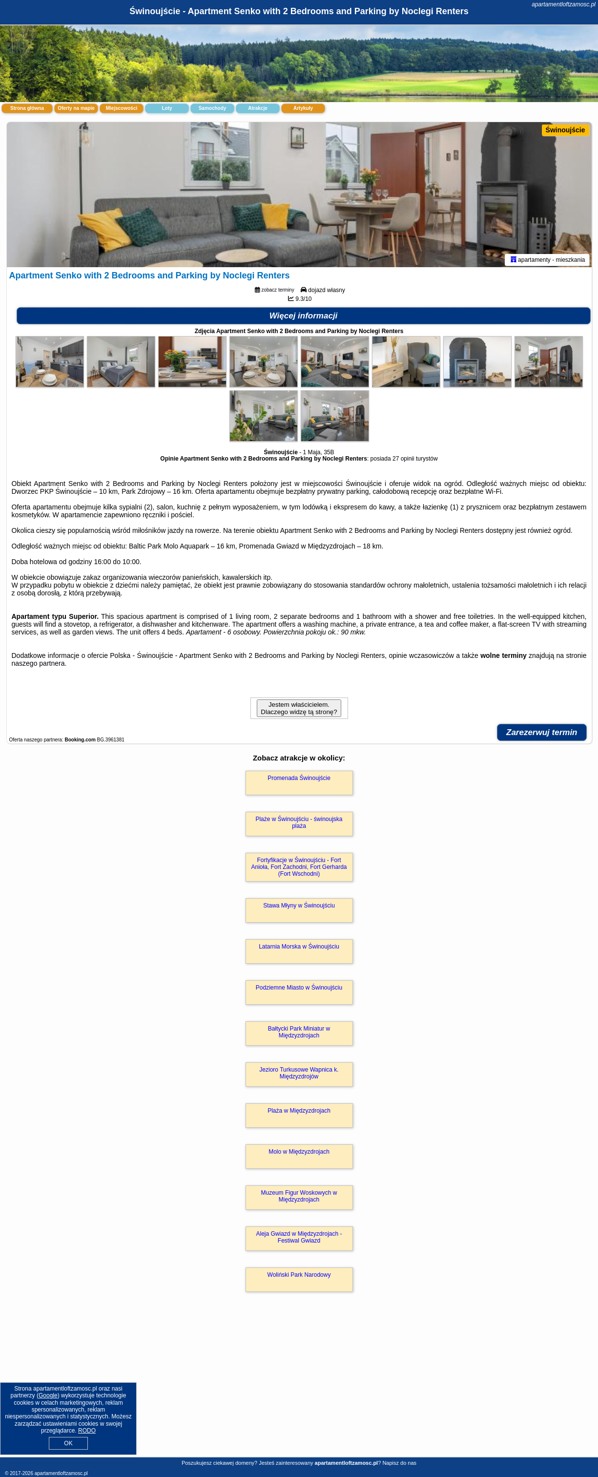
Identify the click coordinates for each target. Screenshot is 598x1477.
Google (48, 1395)
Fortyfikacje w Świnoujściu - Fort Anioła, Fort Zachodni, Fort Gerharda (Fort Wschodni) (299, 868)
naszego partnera (38, 665)
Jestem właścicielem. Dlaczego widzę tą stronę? (299, 709)
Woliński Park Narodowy (299, 1276)
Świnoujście (565, 130)
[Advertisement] (299, 1385)
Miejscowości (121, 108)
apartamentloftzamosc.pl (564, 4)
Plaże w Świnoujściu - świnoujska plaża (298, 824)
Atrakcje (257, 108)
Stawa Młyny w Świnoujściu (299, 907)
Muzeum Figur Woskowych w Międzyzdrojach (299, 1197)
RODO (87, 1430)
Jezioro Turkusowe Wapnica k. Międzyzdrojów (298, 1074)
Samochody (213, 108)
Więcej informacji (303, 317)
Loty (167, 108)
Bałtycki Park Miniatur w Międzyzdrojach (299, 1033)
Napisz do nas (399, 1463)
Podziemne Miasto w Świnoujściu (299, 989)
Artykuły (303, 108)
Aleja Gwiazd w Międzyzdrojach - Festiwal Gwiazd (299, 1238)
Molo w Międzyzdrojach (299, 1153)
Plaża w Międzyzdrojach (299, 1112)
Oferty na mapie (76, 108)
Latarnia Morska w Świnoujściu (299, 948)
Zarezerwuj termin (541, 733)
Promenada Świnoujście (299, 779)
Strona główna (27, 108)
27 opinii (403, 460)
